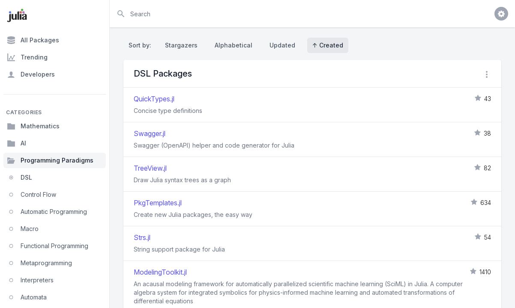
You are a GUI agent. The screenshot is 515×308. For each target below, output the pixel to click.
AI (16, 143)
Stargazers (181, 45)
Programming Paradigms (50, 160)
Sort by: (142, 45)
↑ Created (327, 45)
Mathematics (33, 126)
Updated (282, 45)
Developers (31, 74)
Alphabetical (233, 45)
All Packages (33, 40)
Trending (27, 57)
